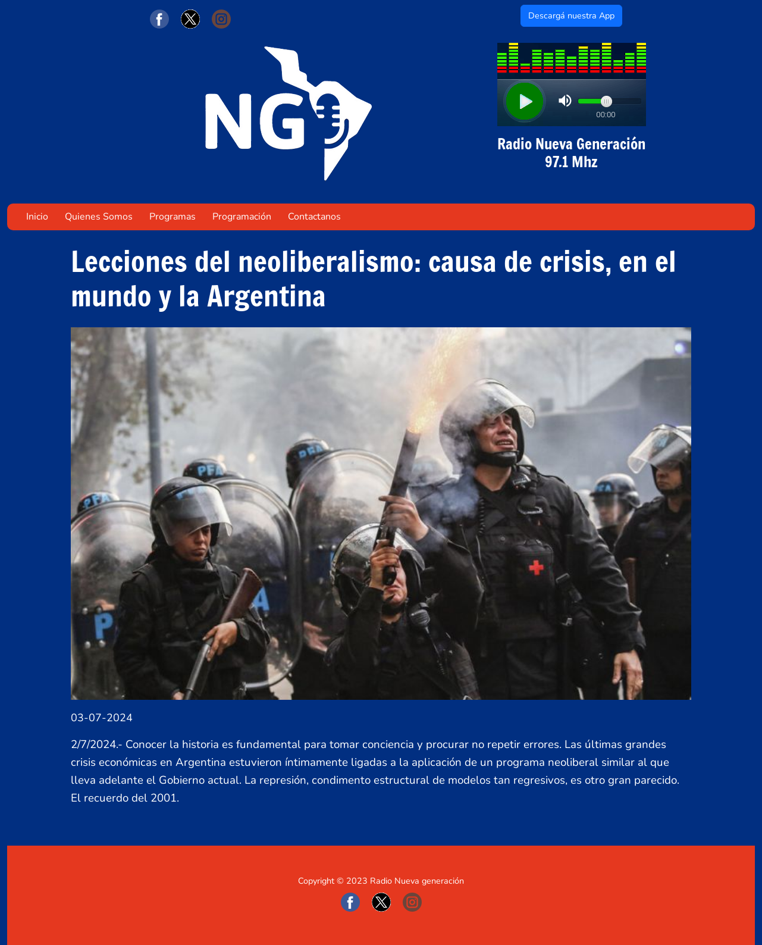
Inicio (37, 216)
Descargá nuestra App (571, 15)
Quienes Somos (99, 216)
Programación (241, 216)
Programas (172, 216)
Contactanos (314, 216)
